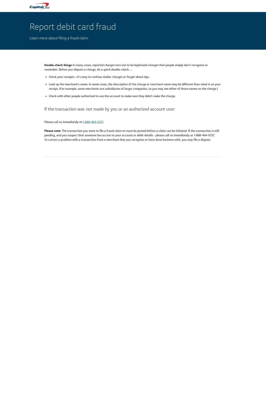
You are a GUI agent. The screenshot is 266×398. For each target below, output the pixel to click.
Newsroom (71, 394)
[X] (215, 367)
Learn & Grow (179, 394)
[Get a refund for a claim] (186, 277)
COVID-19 (176, 385)
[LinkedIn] (227, 367)
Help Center (178, 390)
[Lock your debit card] (80, 277)
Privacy (140, 385)
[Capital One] (32, 368)
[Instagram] (208, 367)
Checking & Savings (41, 390)
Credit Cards (36, 385)
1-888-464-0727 (93, 122)
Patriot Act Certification (149, 390)
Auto (32, 394)
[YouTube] (234, 367)
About (68, 385)
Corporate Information (78, 390)
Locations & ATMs (110, 385)
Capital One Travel (110, 390)
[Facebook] (221, 367)
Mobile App (106, 394)
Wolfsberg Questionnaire (150, 394)
